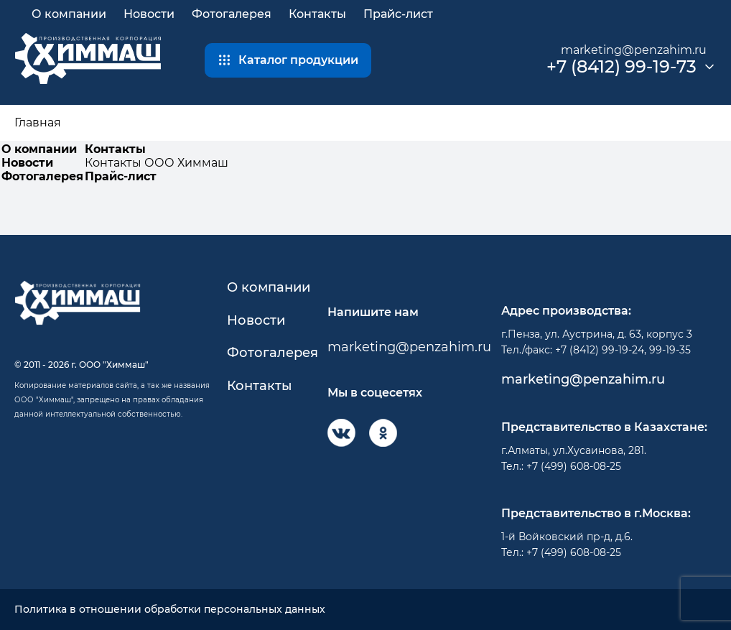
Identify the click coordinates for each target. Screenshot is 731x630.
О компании (69, 14)
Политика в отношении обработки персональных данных (169, 609)
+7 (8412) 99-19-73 (621, 67)
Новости (149, 14)
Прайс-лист (398, 14)
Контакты (317, 14)
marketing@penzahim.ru (634, 50)
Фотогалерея (231, 14)
